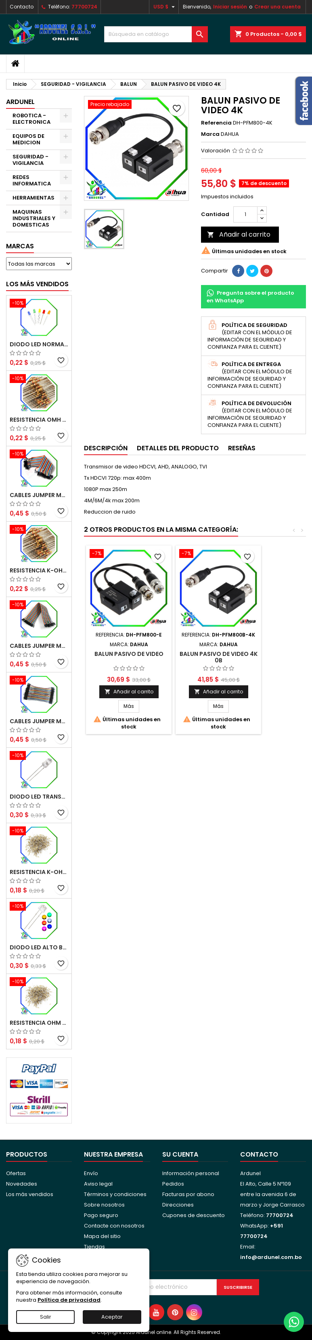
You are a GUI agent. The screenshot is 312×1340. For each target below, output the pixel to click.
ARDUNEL (20, 101)
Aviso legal (98, 1184)
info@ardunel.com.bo (271, 1257)
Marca (210, 134)
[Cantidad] (245, 214)
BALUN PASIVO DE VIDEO (128, 654)
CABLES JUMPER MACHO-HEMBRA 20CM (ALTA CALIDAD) (39, 646)
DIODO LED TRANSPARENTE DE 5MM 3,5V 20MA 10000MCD (39, 796)
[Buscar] (156, 34)
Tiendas (94, 1247)
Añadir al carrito (238, 234)
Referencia (216, 123)
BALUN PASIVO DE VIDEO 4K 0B (219, 657)
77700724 (84, 6)
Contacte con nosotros (114, 1226)
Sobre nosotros (104, 1205)
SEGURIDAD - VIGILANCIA (30, 160)
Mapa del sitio (102, 1236)
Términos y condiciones (115, 1194)
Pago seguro (101, 1215)
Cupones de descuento (193, 1215)
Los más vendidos (37, 284)
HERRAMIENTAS (33, 198)
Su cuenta (180, 1154)
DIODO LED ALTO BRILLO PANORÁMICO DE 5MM (39, 947)
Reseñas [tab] (241, 448)
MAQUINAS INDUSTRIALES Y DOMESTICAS (34, 218)
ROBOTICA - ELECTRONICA (31, 119)
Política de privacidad (69, 1300)
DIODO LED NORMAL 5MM (39, 344)
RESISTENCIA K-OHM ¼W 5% (39, 872)
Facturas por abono (188, 1194)
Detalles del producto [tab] (178, 448)
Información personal (190, 1173)
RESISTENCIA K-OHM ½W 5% (39, 570)
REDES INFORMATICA (32, 180)
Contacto (22, 6)
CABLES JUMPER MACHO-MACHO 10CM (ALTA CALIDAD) (39, 721)
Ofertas (16, 1173)
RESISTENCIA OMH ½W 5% (39, 419)
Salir (45, 1317)
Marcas (20, 246)
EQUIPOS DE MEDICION (28, 139)
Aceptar (112, 1317)
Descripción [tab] (106, 448)
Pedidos (173, 1184)
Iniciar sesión (230, 6)
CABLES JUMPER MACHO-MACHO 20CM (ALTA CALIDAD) (39, 495)
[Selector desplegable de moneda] (165, 7)
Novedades (21, 1184)
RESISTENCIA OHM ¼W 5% (39, 1023)
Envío (91, 1173)
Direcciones (178, 1205)
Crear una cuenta (277, 6)
